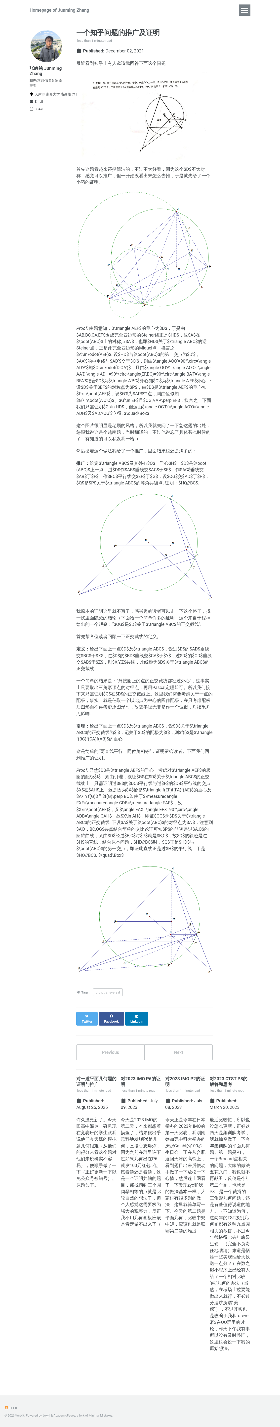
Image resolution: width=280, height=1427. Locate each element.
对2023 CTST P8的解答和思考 (229, 1095)
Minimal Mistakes (101, 1415)
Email (36, 103)
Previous (110, 1065)
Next (178, 1065)
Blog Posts (198, 10)
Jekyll (46, 1415)
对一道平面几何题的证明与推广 (96, 1095)
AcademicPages (65, 1415)
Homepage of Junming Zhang (59, 10)
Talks (173, 10)
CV (221, 10)
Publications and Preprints (133, 10)
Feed (10, 1408)
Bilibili (36, 111)
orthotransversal (108, 1011)
